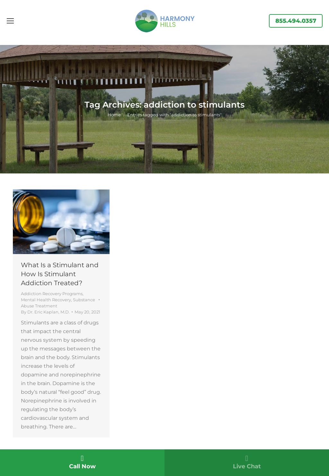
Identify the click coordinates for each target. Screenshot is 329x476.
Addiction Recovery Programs (52, 293)
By (45, 311)
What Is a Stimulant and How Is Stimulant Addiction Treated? (60, 274)
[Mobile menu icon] (10, 21)
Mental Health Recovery (46, 299)
